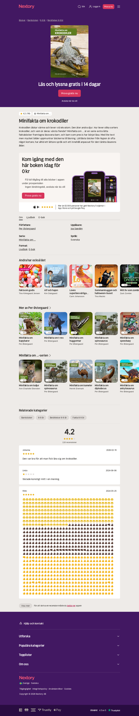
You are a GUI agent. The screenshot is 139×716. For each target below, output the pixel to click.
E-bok (32, 249)
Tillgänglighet (25, 689)
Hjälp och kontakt (31, 623)
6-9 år (42, 20)
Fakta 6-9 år (78, 417)
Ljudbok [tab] (30, 217)
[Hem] (47, 6)
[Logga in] (94, 6)
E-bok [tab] (42, 217)
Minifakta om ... (27, 239)
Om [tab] (21, 217)
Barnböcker (33, 20)
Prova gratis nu (69, 93)
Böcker (22, 20)
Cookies (67, 689)
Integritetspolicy (39, 689)
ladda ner (71, 605)
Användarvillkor (56, 689)
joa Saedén (77, 228)
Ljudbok (23, 249)
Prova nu (108, 6)
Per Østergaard (27, 228)
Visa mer (25, 605)
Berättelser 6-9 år (55, 20)
